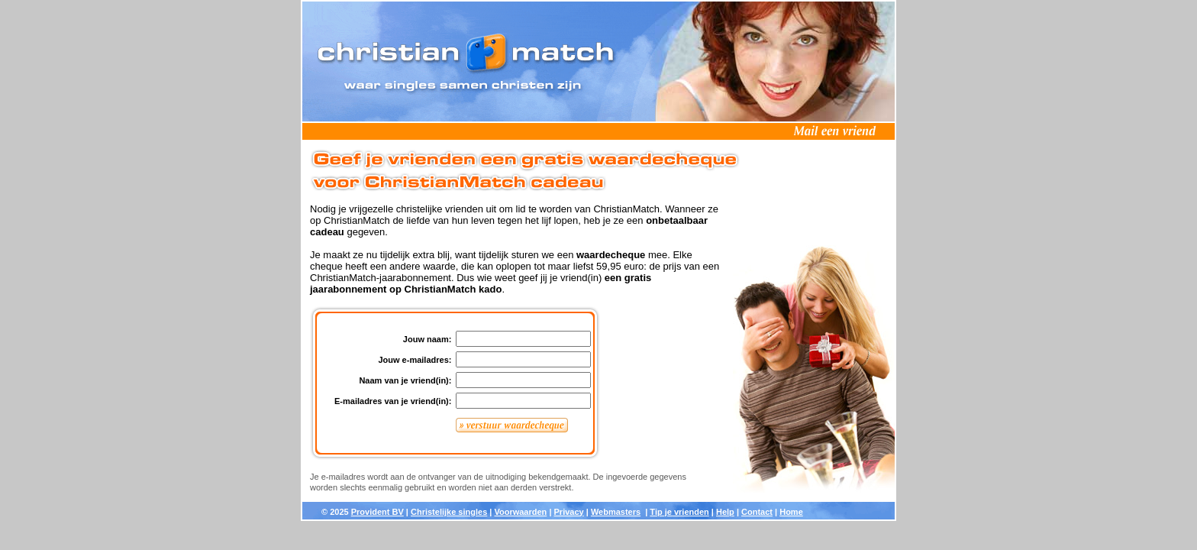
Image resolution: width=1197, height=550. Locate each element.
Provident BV (377, 511)
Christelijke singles (449, 511)
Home (791, 511)
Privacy (569, 511)
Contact (757, 511)
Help (725, 511)
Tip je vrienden (679, 511)
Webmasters (615, 511)
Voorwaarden (520, 511)
